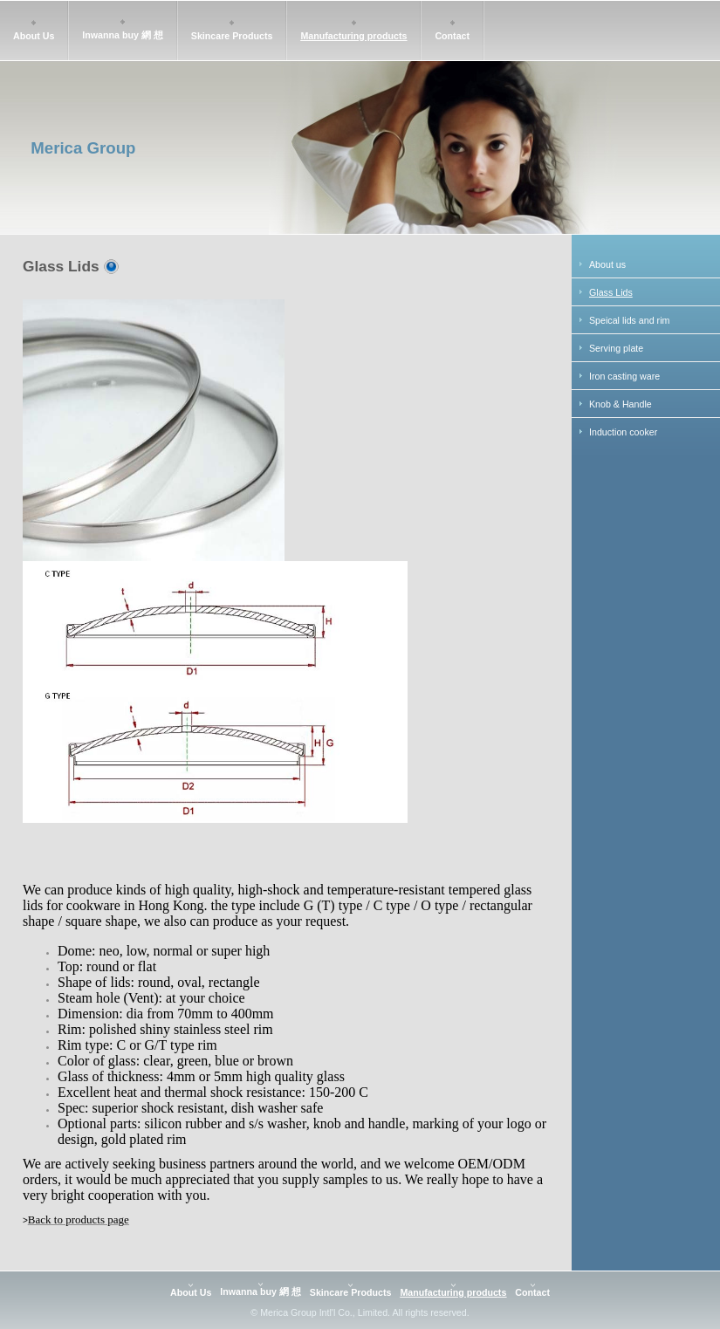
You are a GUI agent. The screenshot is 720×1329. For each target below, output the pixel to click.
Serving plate (616, 348)
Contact (452, 36)
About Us (33, 36)
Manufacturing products (353, 36)
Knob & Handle (620, 404)
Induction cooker (623, 432)
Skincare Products (232, 36)
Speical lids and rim (629, 320)
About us (607, 264)
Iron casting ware (624, 376)
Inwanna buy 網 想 (122, 35)
